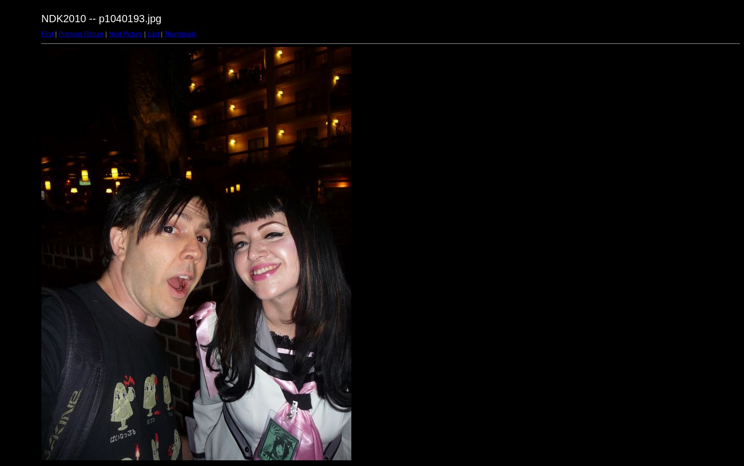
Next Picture (125, 34)
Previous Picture (80, 34)
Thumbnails (180, 34)
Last (153, 34)
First (47, 34)
